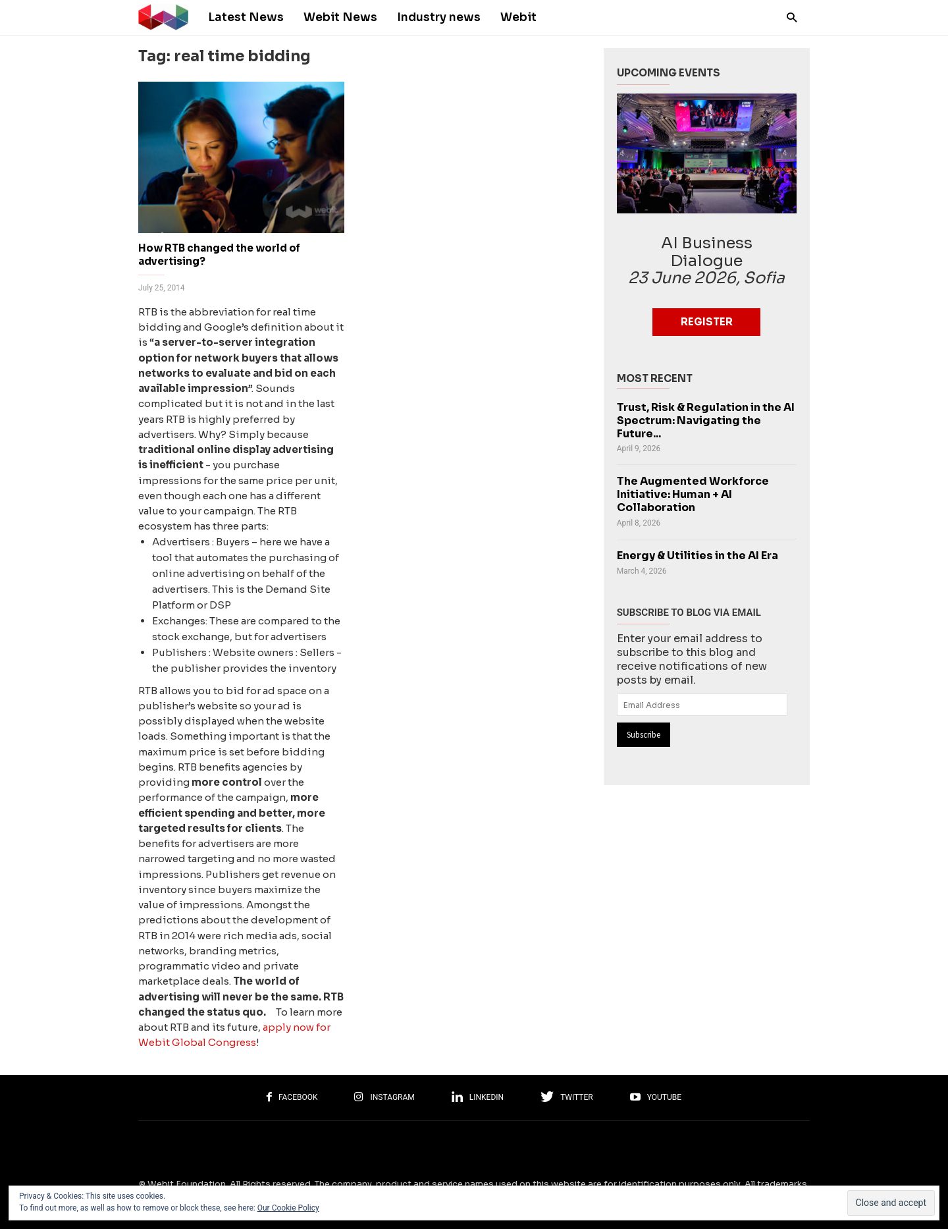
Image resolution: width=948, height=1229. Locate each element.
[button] (788, 17)
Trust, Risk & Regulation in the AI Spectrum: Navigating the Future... (706, 421)
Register (707, 321)
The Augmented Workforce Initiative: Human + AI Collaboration (693, 494)
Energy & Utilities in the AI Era (697, 555)
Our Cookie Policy (288, 1208)
